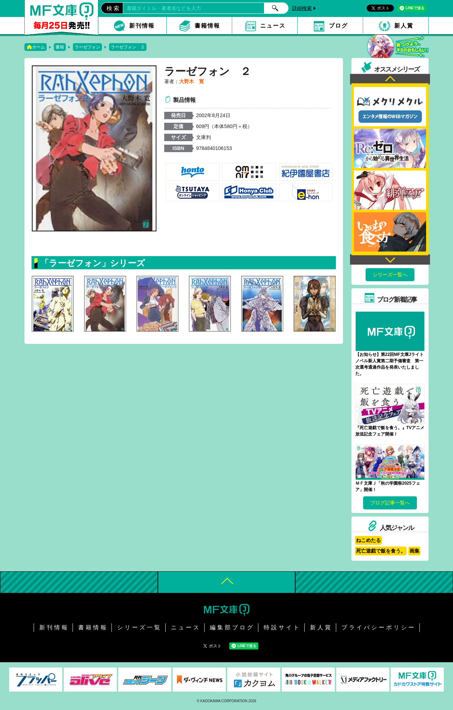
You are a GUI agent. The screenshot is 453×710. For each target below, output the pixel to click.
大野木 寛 (191, 81)
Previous (390, 79)
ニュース (273, 26)
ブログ (338, 26)
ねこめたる (368, 540)
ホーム (38, 47)
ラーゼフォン (87, 47)
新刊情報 (142, 26)
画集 (414, 551)
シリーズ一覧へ (390, 274)
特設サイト (282, 627)
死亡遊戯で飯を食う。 (381, 551)
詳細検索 (302, 8)
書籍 (60, 47)
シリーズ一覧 (139, 627)
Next (390, 259)
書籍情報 (207, 26)
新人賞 (403, 26)
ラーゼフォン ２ (128, 47)
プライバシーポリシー (379, 627)
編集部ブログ (232, 627)
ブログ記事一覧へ (390, 503)
